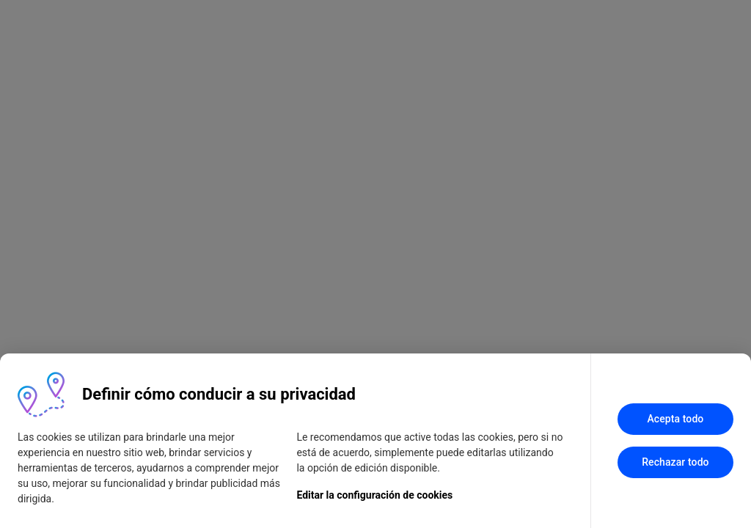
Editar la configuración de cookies (374, 495)
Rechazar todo (675, 462)
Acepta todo (675, 419)
